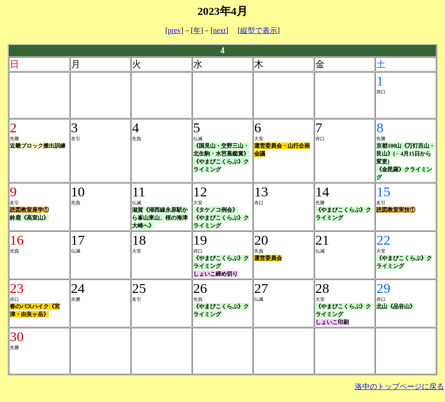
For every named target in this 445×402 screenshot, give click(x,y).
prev (174, 30)
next (219, 30)
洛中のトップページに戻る (399, 386)
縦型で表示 (258, 30)
